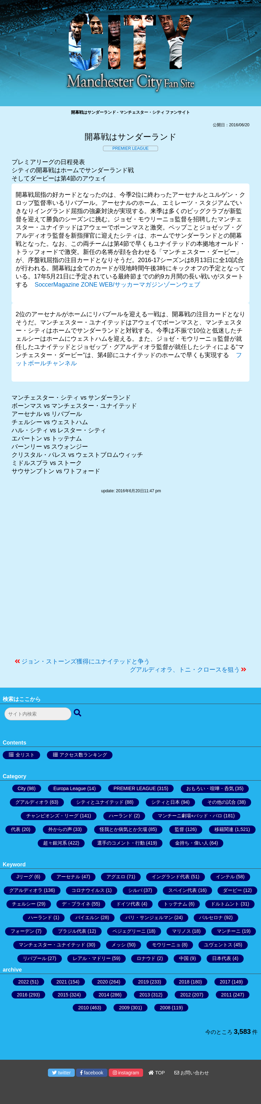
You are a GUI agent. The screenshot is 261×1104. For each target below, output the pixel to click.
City (22, 788)
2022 (23, 982)
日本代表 (221, 958)
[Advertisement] (130, 579)
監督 (179, 829)
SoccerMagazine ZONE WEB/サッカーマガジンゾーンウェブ (117, 284)
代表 (15, 829)
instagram (126, 1072)
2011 (226, 994)
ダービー (232, 890)
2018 (184, 982)
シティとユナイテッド (100, 802)
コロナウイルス (88, 890)
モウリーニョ (166, 944)
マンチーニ (229, 931)
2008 (165, 1007)
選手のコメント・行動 (121, 843)
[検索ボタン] (78, 713)
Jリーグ (24, 876)
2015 (63, 994)
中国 (184, 958)
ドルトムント (225, 904)
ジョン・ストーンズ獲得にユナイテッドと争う (85, 661)
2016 (22, 994)
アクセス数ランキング (83, 754)
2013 (144, 994)
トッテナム (175, 904)
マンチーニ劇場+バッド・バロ (190, 815)
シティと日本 (165, 802)
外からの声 (60, 829)
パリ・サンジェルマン (149, 917)
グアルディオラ (32, 802)
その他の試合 (221, 802)
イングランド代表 (171, 876)
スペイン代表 (182, 890)
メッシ (118, 944)
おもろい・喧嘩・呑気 (210, 788)
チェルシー (24, 904)
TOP (157, 1072)
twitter (61, 1072)
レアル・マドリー (92, 958)
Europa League (69, 788)
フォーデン (22, 931)
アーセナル (68, 876)
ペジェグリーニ (129, 931)
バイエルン (87, 917)
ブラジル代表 (72, 931)
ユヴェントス (218, 944)
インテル (225, 876)
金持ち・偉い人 (191, 843)
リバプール (35, 958)
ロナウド (146, 958)
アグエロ (115, 876)
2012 (185, 994)
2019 (143, 982)
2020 (102, 982)
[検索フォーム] (37, 713)
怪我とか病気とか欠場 (123, 829)
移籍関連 (223, 829)
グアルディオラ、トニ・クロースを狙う (185, 669)
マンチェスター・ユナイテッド (52, 944)
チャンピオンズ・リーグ (52, 815)
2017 (225, 982)
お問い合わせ (191, 1072)
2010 (83, 1007)
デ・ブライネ (76, 904)
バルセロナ (211, 917)
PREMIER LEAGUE (130, 148)
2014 (104, 994)
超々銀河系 (55, 843)
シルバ (135, 890)
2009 (124, 1007)
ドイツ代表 (128, 904)
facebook (91, 1072)
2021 (61, 982)
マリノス (181, 931)
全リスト (25, 754)
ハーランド (121, 815)
